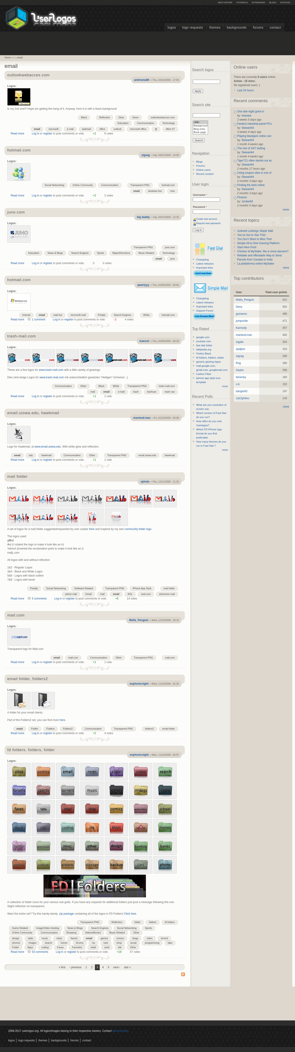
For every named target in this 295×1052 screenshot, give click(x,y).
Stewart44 (248, 127)
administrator (120, 1030)
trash (136, 391)
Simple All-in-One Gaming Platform (258, 243)
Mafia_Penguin (138, 620)
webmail (86, 129)
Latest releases (205, 263)
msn (172, 191)
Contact (275, 27)
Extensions (258, 2)
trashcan (151, 391)
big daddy (143, 217)
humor (64, 942)
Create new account (206, 219)
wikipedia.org (203, 349)
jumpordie (242, 320)
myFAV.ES (285, 2)
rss (93, 942)
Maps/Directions (121, 253)
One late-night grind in (250, 111)
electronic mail (167, 594)
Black (84, 117)
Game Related (20, 928)
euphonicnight (139, 683)
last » (127, 967)
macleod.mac (141, 417)
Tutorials (242, 2)
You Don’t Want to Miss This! (254, 239)
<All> (200, 122)
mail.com (146, 594)
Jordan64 (247, 201)
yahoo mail (71, 594)
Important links (204, 267)
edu (31, 455)
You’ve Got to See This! (251, 235)
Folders (50, 728)
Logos (172, 27)
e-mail (70, 129)
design (15, 938)
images (32, 942)
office (102, 129)
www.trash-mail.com (51, 369)
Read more (17, 133)
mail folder (17, 477)
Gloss (135, 117)
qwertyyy (143, 285)
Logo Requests (192, 27)
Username (200, 194)
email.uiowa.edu (147, 455)
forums (80, 942)
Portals (102, 315)
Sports (100, 253)
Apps (30, 947)
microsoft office (138, 129)
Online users (203, 169)
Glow (121, 117)
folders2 (149, 728)
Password (200, 206)
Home (8, 57)
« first (62, 967)
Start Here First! (247, 247)
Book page (200, 132)
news (59, 938)
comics (120, 938)
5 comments (39, 598)
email (20, 57)
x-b (238, 384)
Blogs (272, 2)
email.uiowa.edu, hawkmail (33, 413)
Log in (35, 133)
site (120, 947)
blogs (135, 938)
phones (16, 942)
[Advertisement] (147, 43)
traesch (144, 341)
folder (138, 922)
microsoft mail (78, 315)
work (106, 947)
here (91, 529)
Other (83, 386)
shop (119, 942)
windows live (155, 191)
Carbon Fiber (203, 374)
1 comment (38, 319)
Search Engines (80, 253)
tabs (170, 942)
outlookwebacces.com (28, 75)
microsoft (53, 129)
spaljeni (240, 349)
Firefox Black (203, 353)
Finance (242, 197)
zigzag (145, 155)
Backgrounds (237, 27)
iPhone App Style (142, 588)
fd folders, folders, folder (31, 750)
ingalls (240, 342)
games (104, 938)
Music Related (146, 253)
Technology (168, 123)
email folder (168, 728)
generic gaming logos (208, 361)
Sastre (240, 370)
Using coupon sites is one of (254, 172)
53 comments (40, 951)
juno (172, 258)
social (133, 942)
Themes (215, 27)
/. (14, 57)
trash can (170, 391)
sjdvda (144, 481)
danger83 (241, 391)
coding (45, 947)
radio (30, 938)
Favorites (77, 947)
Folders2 (68, 728)
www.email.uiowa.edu (47, 446)
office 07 (170, 129)
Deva (239, 306)
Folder (34, 728)
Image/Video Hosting (47, 928)
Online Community (83, 185)
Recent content (205, 174)
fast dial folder (204, 345)
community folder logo (138, 529)
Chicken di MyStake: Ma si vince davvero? (262, 251)
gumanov (241, 313)
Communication (145, 123)
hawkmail (170, 455)
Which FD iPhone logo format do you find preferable (209, 433)
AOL (130, 594)
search (48, 942)
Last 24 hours (245, 90)
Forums (258, 27)
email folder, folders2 (27, 679)
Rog (238, 363)
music (45, 938)
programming (152, 942)
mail (92, 391)
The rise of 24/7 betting (251, 148)
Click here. (130, 913)
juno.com (16, 212)
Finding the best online (251, 185)
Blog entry (200, 129)
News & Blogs (55, 253)
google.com (203, 337)
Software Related (83, 588)
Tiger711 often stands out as (254, 160)
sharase (246, 115)
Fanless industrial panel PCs (254, 123)
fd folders (170, 922)
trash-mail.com (21, 336)
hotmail (26, 315)
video (150, 938)
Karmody (241, 327)
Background (200, 126)
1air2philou (242, 398)
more (225, 386)
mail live (57, 315)
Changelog (202, 259)
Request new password (208, 223)
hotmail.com (19, 150)
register (47, 133)
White (146, 315)
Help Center (225, 2)
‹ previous (75, 967)
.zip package (66, 913)
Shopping (71, 932)
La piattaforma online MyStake (255, 263)
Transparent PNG (140, 185)
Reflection (104, 117)
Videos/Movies (93, 932)
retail (93, 947)
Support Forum (205, 310)
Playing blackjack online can (254, 136)
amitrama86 (141, 80)
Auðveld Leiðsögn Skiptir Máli (255, 231)
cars (106, 942)
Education (123, 123)
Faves (60, 947)
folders (152, 922)
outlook (118, 129)
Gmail (88, 594)
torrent (164, 938)
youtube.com (203, 341)
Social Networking (54, 185)
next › (116, 967)
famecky (241, 377)
